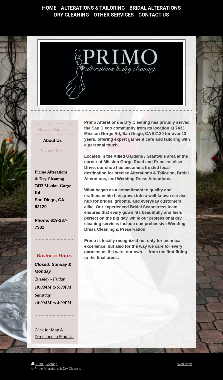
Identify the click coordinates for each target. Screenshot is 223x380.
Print (37, 364)
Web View (184, 364)
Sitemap (51, 364)
